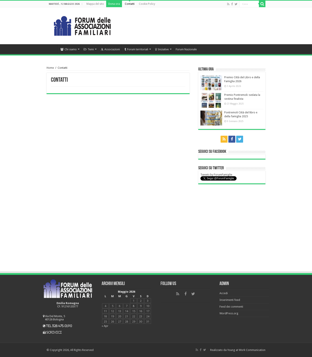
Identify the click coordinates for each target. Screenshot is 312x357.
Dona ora (114, 3)
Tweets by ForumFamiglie (216, 174)
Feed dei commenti (231, 306)
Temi (89, 49)
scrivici (54, 332)
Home (52, 48)
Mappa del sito (95, 3)
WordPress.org (228, 313)
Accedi (223, 293)
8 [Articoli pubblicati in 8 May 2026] (133, 306)
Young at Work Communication (246, 350)
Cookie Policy (147, 3)
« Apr (105, 326)
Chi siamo (68, 49)
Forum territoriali (136, 49)
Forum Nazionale (186, 49)
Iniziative (162, 49)
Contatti (130, 3)
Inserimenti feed (229, 300)
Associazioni (110, 49)
